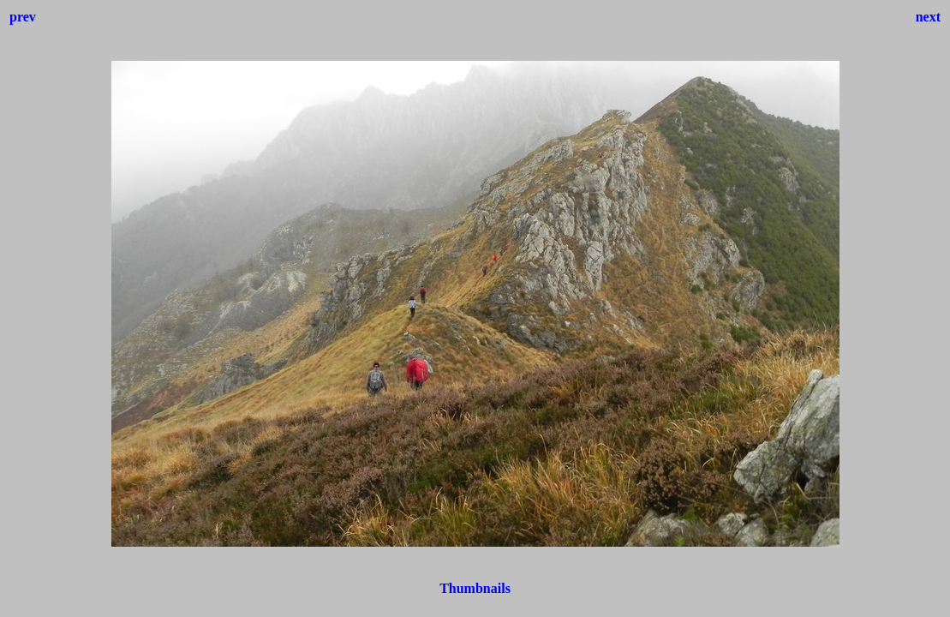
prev (22, 16)
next (928, 16)
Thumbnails (475, 588)
